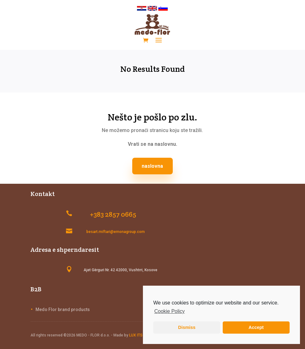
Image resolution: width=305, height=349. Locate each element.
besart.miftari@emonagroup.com (115, 232)
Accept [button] (256, 327)
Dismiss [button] (186, 327)
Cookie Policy (169, 311)
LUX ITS (136, 335)
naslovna (152, 166)
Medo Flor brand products (62, 309)
